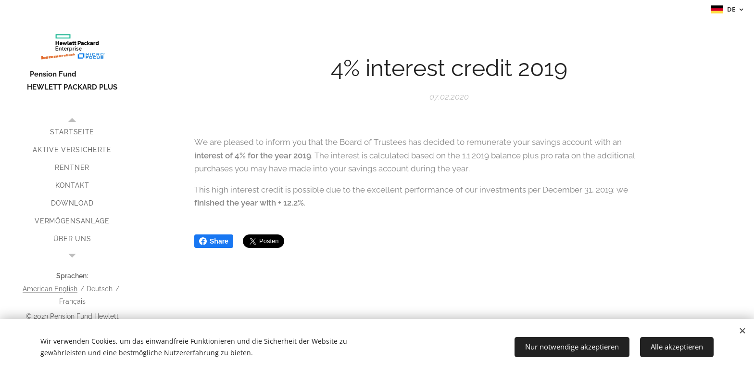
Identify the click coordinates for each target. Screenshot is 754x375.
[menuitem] (72, 132)
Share (213, 241)
